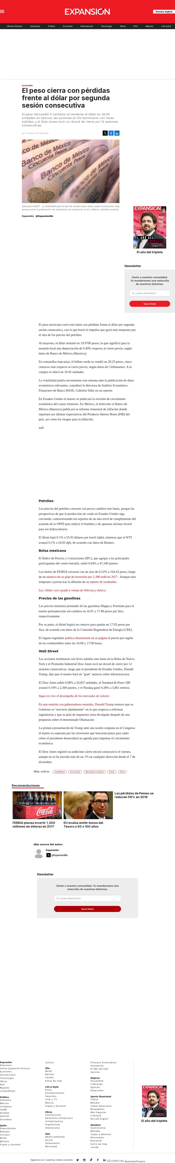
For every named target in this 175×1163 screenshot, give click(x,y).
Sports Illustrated (101, 1096)
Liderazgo (97, 1084)
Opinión (4, 1116)
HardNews (60, 772)
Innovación (97, 1065)
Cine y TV (51, 1099)
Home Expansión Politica (15, 1068)
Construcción (53, 1115)
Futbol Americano (101, 1106)
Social (49, 1140)
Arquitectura (52, 1124)
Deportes (51, 1096)
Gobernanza (52, 1143)
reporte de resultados (103, 582)
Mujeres (149, 26)
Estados (5, 1113)
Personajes (97, 1137)
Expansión (52, 850)
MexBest (96, 1125)
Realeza (5, 1131)
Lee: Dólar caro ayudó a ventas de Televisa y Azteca (72, 590)
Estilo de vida (53, 1081)
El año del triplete (150, 252)
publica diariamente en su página (86, 638)
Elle (47, 1068)
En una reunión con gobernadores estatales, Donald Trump (76, 704)
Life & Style (52, 1087)
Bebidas (95, 1131)
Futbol (94, 1099)
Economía (68, 26)
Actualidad (97, 1081)
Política (51, 26)
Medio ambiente (55, 1137)
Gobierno (5, 1100)
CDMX (3, 1109)
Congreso (6, 1106)
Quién (3, 1125)
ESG (136, 26)
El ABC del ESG (100, 1069)
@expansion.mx (91, 1159)
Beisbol (95, 1103)
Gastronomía (98, 1128)
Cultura (49, 1062)
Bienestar (96, 1140)
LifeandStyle (7, 1091)
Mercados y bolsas (94, 772)
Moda (3, 1138)
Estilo (48, 1090)
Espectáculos (8, 1128)
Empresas (35, 26)
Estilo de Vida (99, 1144)
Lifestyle (96, 1115)
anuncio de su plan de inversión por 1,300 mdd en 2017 (81, 577)
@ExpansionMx (44, 216)
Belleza (4, 1141)
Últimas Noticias (14, 26)
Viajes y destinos (101, 1134)
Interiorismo (52, 1128)
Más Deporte (98, 1112)
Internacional (86, 26)
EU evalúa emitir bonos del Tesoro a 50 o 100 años (82, 824)
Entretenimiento (54, 1093)
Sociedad (5, 1119)
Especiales (97, 1090)
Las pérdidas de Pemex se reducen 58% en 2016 (133, 795)
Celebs (49, 1077)
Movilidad (51, 1146)
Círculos (5, 1135)
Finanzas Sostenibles (103, 1062)
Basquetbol (97, 1109)
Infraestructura (54, 1121)
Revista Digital (164, 11)
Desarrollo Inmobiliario (59, 1118)
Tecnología (106, 26)
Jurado (95, 1147)
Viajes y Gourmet (10, 1144)
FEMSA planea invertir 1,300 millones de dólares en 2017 (33, 824)
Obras (123, 26)
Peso (122, 772)
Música (49, 1103)
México (4, 1103)
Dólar (111, 772)
